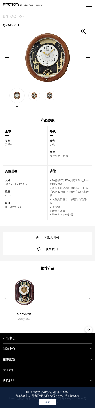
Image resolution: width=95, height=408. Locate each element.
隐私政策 (74, 395)
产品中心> (17, 16)
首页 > (7, 16)
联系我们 (47, 249)
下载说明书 (47, 237)
